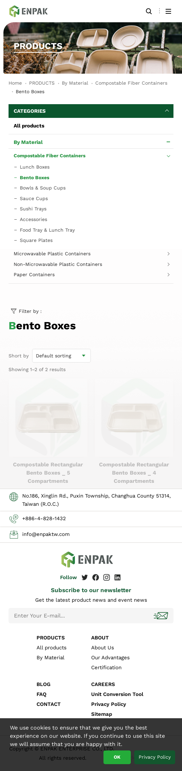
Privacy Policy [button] (155, 757)
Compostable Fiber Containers (131, 83)
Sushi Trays (33, 208)
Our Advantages (110, 657)
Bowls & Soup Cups (43, 188)
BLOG (44, 684)
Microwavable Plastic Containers (52, 253)
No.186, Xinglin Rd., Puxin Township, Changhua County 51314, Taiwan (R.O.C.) (96, 500)
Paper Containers (34, 274)
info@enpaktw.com (46, 534)
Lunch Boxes (35, 167)
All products (29, 126)
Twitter (84, 577)
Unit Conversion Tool (117, 694)
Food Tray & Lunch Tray (47, 230)
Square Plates (36, 240)
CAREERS (103, 684)
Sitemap (101, 714)
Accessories (33, 219)
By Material (75, 83)
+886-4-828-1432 (44, 518)
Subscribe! (161, 615)
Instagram (106, 577)
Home (15, 83)
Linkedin (117, 577)
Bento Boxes (32, 11)
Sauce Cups (34, 198)
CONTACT (49, 704)
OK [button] (117, 757)
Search (148, 11)
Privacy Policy (108, 704)
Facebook (95, 577)
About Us (102, 648)
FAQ (41, 694)
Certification (106, 667)
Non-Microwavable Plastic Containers (58, 264)
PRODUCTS (42, 83)
